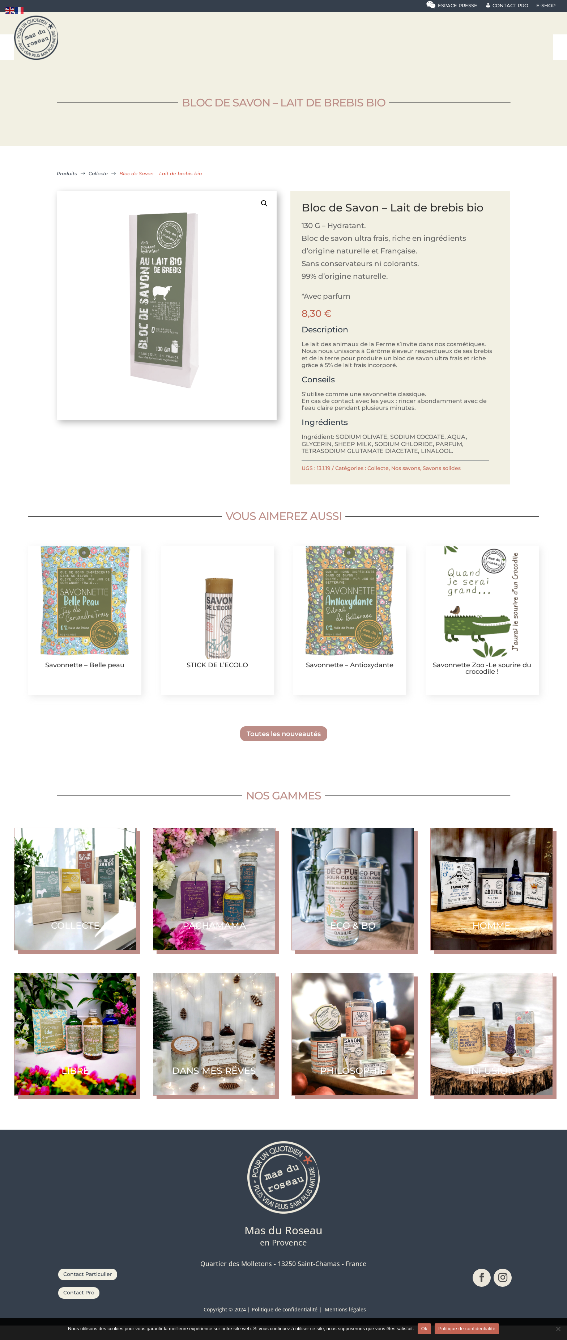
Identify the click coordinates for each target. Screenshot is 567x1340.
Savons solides (442, 482)
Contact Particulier (87, 1288)
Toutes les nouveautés (284, 748)
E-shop (545, 5)
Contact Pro (78, 1307)
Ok (424, 1328)
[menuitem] (117, 40)
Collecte (378, 482)
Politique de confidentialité (466, 1328)
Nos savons (405, 482)
